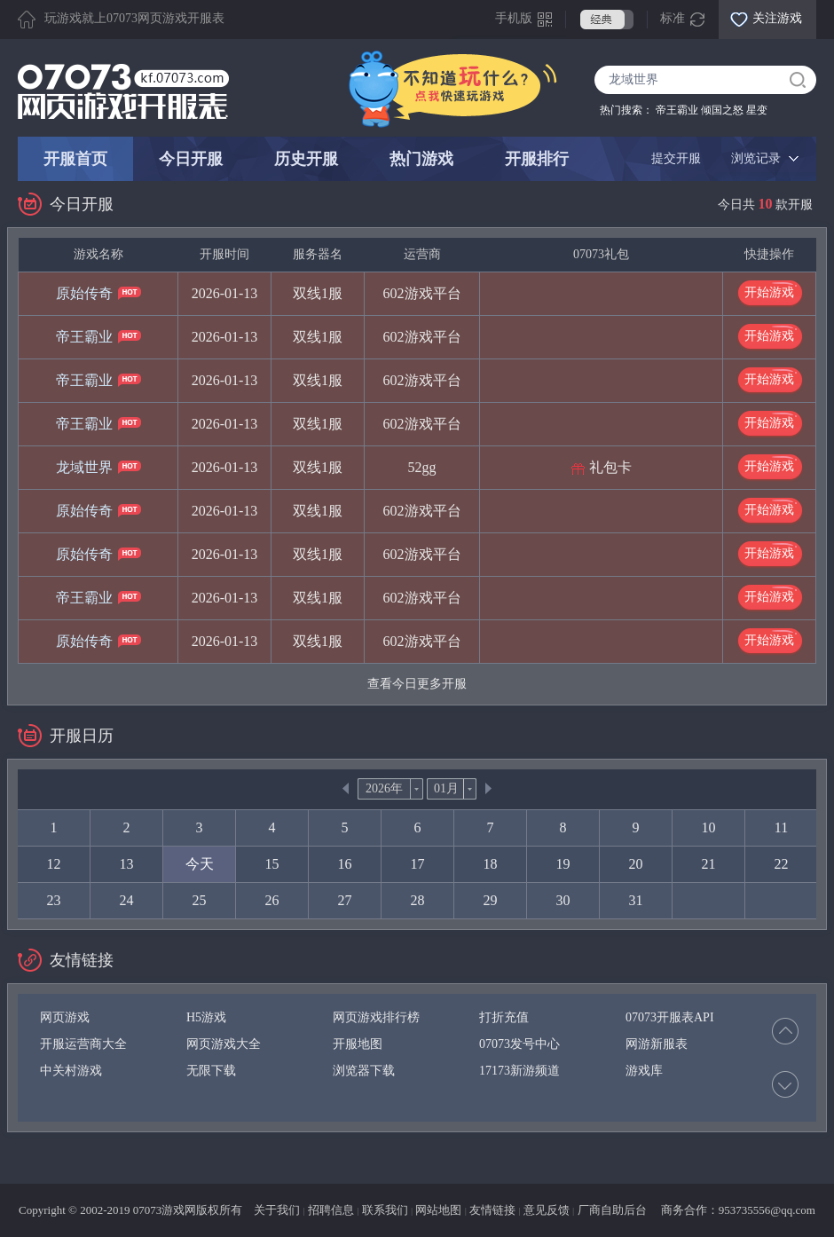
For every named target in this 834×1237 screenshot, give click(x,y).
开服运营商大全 (83, 1044)
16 (345, 863)
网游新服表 (657, 1044)
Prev (785, 1031)
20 (636, 863)
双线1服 (317, 293)
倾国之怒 (722, 110)
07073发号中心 (519, 1044)
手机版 (513, 18)
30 (563, 900)
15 (272, 863)
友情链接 (492, 1210)
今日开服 (191, 159)
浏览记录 (756, 158)
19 (563, 863)
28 (418, 900)
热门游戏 (421, 159)
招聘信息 (331, 1210)
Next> (488, 788)
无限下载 (211, 1070)
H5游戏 (206, 1017)
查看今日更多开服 (417, 683)
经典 (606, 19)
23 (54, 900)
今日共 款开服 (765, 204)
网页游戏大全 (223, 1044)
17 (418, 863)
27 (345, 900)
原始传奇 (84, 293)
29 (491, 900)
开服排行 (537, 159)
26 (272, 900)
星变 (756, 110)
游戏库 (644, 1070)
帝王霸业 (677, 110)
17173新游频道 (519, 1070)
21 (709, 863)
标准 (672, 18)
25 (200, 900)
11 (781, 827)
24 (127, 900)
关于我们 (277, 1210)
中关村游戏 (71, 1070)
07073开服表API (670, 1017)
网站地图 (438, 1210)
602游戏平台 (422, 293)
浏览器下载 (364, 1070)
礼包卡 (610, 467)
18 (491, 863)
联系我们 (385, 1210)
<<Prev (345, 788)
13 (127, 863)
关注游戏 (777, 18)
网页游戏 (65, 1017)
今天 (199, 863)
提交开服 (676, 158)
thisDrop (417, 789)
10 (709, 827)
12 (54, 863)
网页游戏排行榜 (376, 1017)
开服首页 (75, 159)
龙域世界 (84, 467)
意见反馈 (546, 1210)
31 (636, 900)
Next (785, 1084)
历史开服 (306, 159)
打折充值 (504, 1017)
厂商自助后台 (612, 1210)
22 (782, 863)
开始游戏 (769, 292)
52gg (422, 467)
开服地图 (357, 1044)
